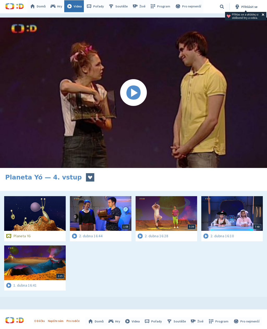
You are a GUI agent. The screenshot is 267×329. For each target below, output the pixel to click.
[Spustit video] (133, 93)
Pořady (96, 7)
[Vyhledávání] (221, 6)
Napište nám (56, 320)
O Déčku (40, 320)
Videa (75, 7)
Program (161, 7)
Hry (57, 7)
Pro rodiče (73, 320)
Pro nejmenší (188, 7)
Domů (39, 7)
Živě (139, 7)
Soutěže (119, 7)
